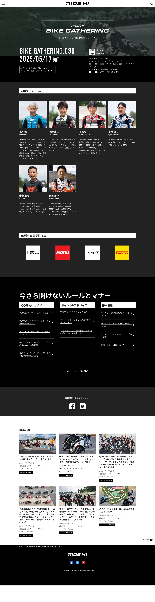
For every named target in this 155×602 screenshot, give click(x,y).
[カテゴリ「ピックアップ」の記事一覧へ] (107, 525)
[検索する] (151, 3)
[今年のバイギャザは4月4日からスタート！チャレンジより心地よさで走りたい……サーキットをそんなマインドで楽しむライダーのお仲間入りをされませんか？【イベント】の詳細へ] (117, 451)
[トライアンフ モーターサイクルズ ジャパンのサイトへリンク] (92, 247)
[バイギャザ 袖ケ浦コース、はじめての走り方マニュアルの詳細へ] (117, 499)
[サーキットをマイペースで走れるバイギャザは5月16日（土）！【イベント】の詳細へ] (37, 447)
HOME (20, 547)
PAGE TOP (146, 540)
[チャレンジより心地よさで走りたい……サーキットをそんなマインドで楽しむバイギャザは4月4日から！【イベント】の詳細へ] (77, 448)
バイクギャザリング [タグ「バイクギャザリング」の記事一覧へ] (27, 463)
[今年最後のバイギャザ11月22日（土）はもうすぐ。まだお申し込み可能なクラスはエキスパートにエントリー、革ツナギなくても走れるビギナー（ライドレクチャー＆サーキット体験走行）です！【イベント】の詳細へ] (37, 505)
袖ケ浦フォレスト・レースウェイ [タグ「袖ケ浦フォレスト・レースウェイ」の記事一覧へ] (32, 466)
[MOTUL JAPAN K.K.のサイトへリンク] (62, 247)
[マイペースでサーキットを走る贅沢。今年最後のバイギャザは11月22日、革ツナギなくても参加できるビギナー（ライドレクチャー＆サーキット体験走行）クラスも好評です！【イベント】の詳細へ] (77, 503)
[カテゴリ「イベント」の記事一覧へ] (26, 472)
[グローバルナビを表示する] (3, 3)
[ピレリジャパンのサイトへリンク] (122, 247)
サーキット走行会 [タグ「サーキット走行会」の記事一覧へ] (26, 468)
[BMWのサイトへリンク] (33, 247)
